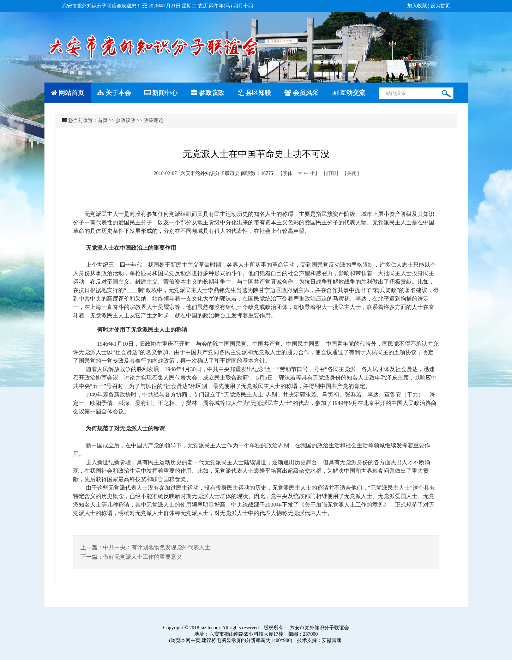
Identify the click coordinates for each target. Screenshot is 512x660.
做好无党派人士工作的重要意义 (142, 557)
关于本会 (114, 92)
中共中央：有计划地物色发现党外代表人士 (156, 547)
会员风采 (301, 92)
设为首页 (440, 5)
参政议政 (207, 92)
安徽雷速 (332, 640)
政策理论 (153, 120)
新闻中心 (161, 92)
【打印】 (331, 173)
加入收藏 (417, 5)
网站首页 (67, 92)
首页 (103, 120)
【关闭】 (352, 173)
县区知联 (254, 92)
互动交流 (349, 92)
